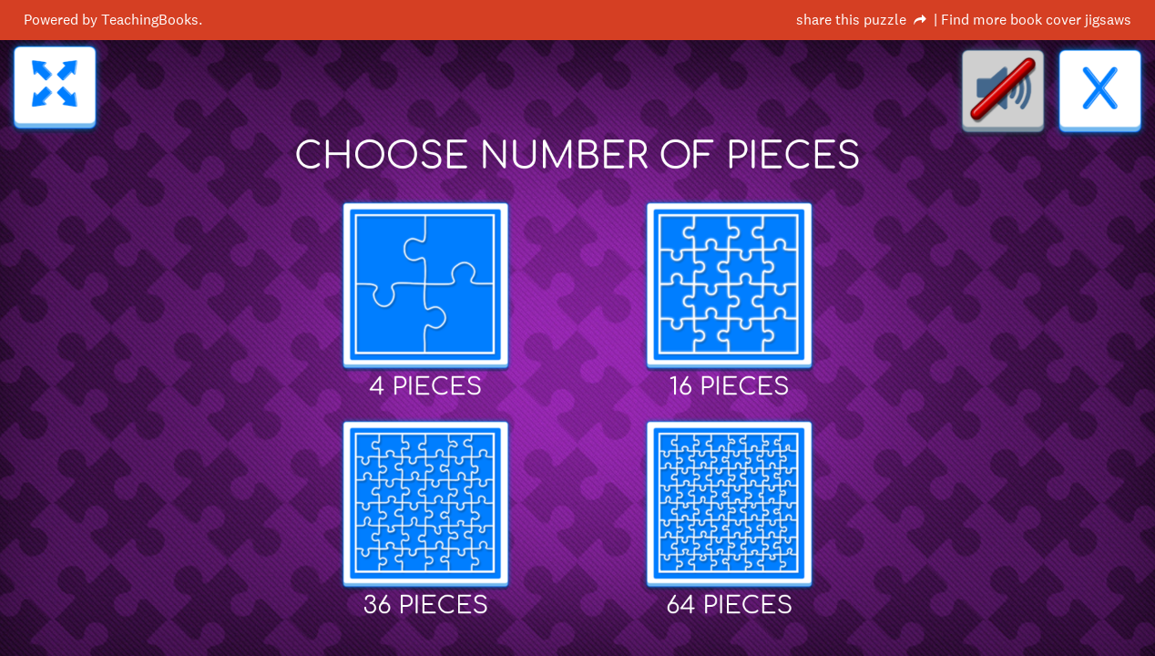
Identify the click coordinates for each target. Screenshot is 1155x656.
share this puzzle (851, 19)
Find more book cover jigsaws (1036, 19)
